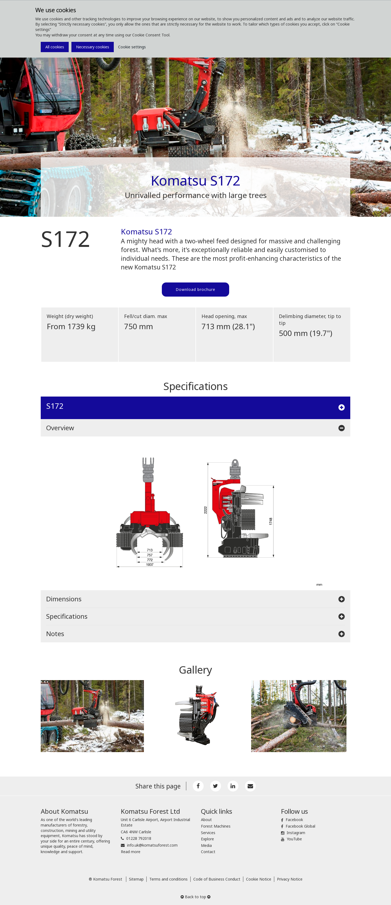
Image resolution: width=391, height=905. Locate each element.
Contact (208, 851)
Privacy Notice (289, 879)
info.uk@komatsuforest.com (152, 845)
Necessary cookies (92, 46)
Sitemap (136, 879)
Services (208, 832)
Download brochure (195, 289)
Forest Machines (216, 826)
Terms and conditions (168, 879)
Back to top (195, 896)
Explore (207, 838)
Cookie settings (132, 46)
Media (206, 845)
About (206, 819)
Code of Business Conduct (216, 879)
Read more (130, 851)
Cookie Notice (258, 879)
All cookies (54, 46)
